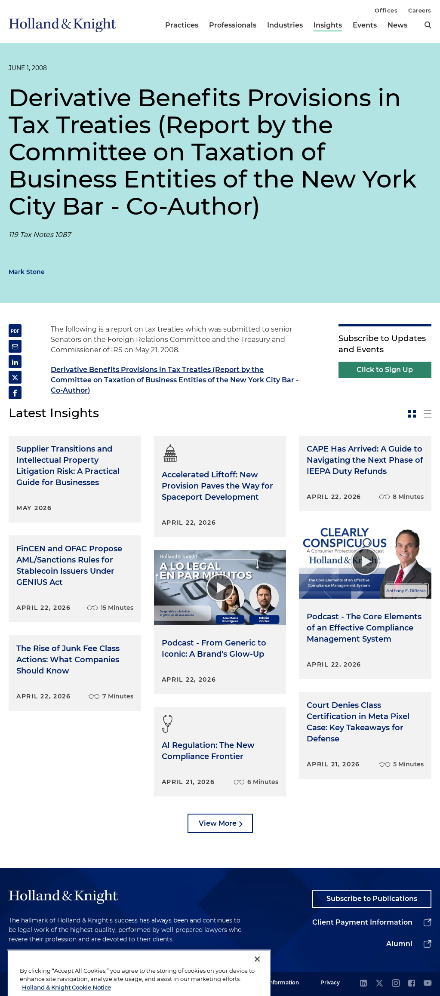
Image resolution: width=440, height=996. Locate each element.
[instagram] (396, 984)
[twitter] (379, 984)
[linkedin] (363, 984)
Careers (419, 10)
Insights (328, 25)
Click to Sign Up (385, 370)
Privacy (330, 982)
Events (365, 25)
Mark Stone (27, 272)
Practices (181, 25)
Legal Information (275, 982)
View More (218, 823)
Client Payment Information (362, 922)
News (397, 25)
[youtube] (427, 984)
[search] (428, 24)
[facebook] (411, 984)
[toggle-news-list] (427, 414)
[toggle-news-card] (412, 414)
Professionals (232, 25)
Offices (386, 10)
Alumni (399, 944)
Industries (285, 25)
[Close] (257, 974)
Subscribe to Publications (371, 899)
